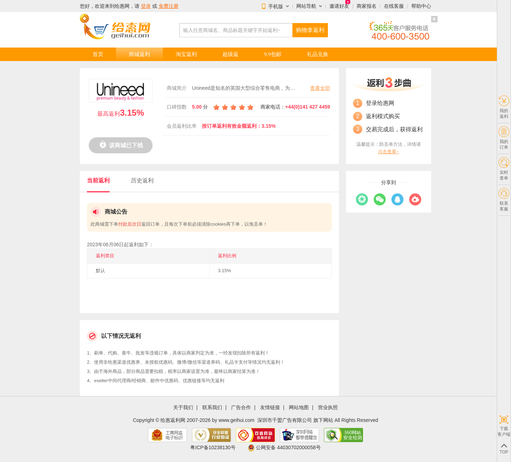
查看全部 (320, 88)
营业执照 (328, 407)
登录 (146, 6)
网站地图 (299, 407)
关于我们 (183, 407)
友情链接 (270, 407)
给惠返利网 (172, 420)
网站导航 (306, 6)
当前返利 (98, 180)
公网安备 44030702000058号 (284, 447)
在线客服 (394, 6)
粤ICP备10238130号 (213, 447)
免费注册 (168, 6)
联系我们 (212, 407)
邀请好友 (339, 6)
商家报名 (367, 6)
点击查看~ (388, 151)
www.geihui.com (236, 420)
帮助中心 (421, 6)
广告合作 (241, 407)
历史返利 (142, 180)
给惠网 (122, 6)
